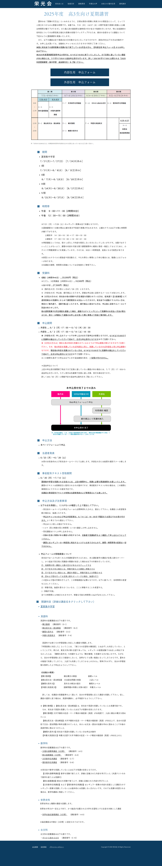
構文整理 (46, 624)
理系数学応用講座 (49, 762)
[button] (79, 72)
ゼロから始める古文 (50, 838)
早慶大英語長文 (48, 635)
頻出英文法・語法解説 (51, 628)
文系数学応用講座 (49, 759)
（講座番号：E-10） (69, 838)
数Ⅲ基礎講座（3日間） (52, 755)
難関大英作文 (47, 632)
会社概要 (35, 847)
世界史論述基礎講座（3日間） (54, 814)
